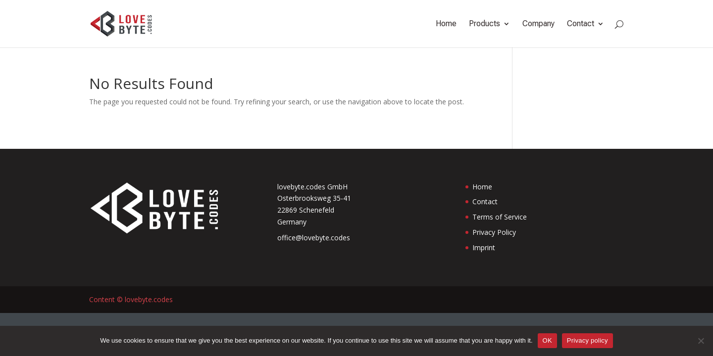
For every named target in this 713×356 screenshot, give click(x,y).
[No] (701, 341)
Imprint (483, 247)
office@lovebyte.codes (313, 237)
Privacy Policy (494, 232)
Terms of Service (499, 217)
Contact (580, 24)
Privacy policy (587, 340)
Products (484, 24)
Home (446, 24)
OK (547, 340)
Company (538, 24)
